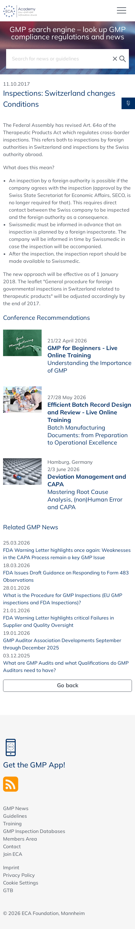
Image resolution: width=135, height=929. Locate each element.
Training (12, 823)
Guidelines (15, 816)
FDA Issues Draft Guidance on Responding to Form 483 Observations (66, 576)
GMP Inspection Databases (34, 831)
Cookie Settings (20, 883)
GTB (8, 890)
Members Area (20, 839)
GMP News (15, 808)
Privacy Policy (19, 875)
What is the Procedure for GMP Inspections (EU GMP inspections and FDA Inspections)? (62, 599)
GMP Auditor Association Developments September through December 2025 (62, 644)
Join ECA (12, 854)
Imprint (11, 867)
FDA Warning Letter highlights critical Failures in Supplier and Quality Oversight (58, 621)
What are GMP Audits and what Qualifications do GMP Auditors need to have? (66, 666)
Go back (67, 685)
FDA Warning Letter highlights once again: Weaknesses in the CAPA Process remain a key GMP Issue (67, 553)
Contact (12, 846)
